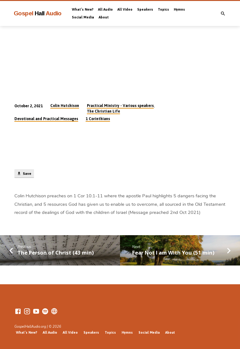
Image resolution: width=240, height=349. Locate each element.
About (104, 17)
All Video (125, 9)
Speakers (145, 9)
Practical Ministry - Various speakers (120, 106)
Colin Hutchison (64, 106)
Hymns (179, 9)
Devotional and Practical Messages (46, 119)
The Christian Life (103, 111)
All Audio (105, 9)
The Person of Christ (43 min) (56, 252)
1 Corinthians (98, 119)
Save (24, 173)
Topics (163, 9)
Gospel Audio (38, 13)
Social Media (83, 17)
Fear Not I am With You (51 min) (173, 252)
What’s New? (82, 9)
